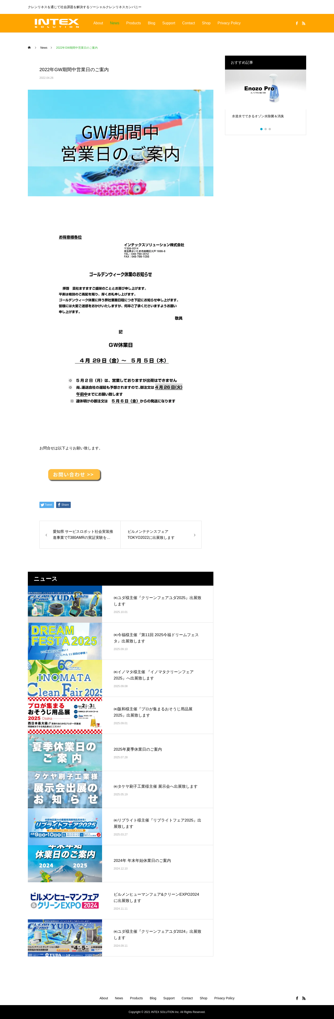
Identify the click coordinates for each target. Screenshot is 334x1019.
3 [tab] (270, 129)
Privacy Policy (229, 23)
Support (168, 23)
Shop (206, 23)
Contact (188, 23)
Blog (151, 23)
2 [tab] (265, 129)
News (114, 23)
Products (133, 23)
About (98, 23)
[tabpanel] (265, 98)
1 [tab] (261, 129)
